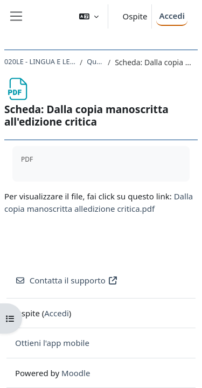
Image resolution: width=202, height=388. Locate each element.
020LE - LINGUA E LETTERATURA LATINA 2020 (39, 61)
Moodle (75, 373)
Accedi (172, 15)
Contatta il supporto (66, 280)
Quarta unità (95, 61)
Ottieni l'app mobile (52, 342)
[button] (89, 16)
